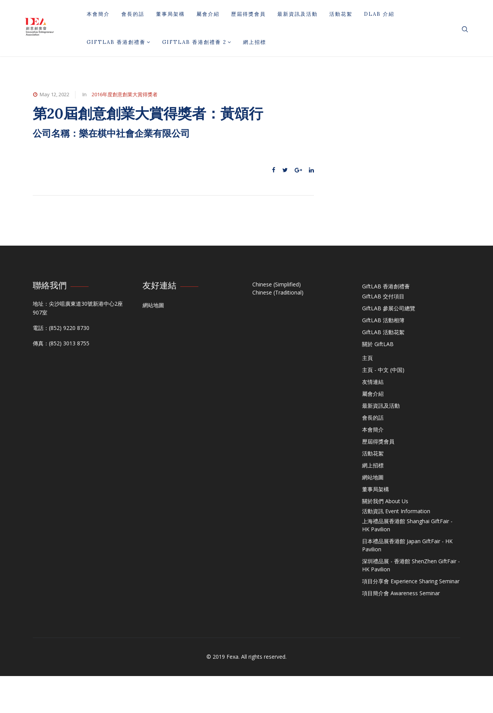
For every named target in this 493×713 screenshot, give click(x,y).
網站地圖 (153, 305)
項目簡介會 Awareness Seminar (401, 593)
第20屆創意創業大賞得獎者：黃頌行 (148, 113)
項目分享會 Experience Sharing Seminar (410, 581)
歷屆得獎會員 (248, 14)
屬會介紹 (208, 14)
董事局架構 (170, 14)
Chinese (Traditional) (278, 292)
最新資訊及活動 (297, 14)
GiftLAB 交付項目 (383, 296)
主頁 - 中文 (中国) (383, 369)
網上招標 (254, 42)
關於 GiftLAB (378, 344)
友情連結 (373, 381)
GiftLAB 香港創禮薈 (119, 42)
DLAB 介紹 (379, 14)
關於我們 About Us (385, 501)
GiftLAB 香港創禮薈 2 (196, 42)
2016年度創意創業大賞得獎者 (125, 94)
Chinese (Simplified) (276, 284)
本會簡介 (98, 14)
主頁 (367, 358)
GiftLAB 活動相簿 (383, 320)
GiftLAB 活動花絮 (383, 332)
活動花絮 (340, 14)
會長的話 (132, 14)
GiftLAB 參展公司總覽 (388, 308)
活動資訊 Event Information (396, 511)
